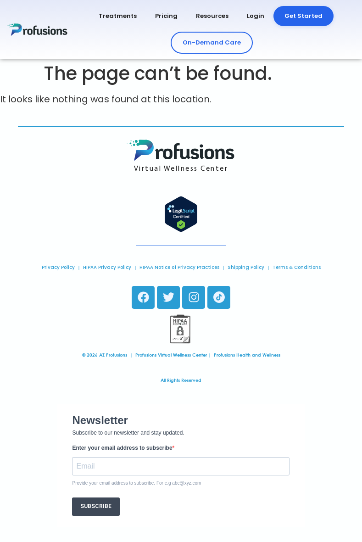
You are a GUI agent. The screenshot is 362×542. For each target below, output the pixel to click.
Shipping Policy (246, 267)
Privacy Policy (58, 267)
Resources (212, 15)
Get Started (303, 15)
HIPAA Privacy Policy (107, 267)
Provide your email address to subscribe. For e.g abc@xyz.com (136, 483)
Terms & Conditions (297, 267)
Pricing (166, 15)
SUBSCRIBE (95, 506)
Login (255, 15)
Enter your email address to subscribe (122, 448)
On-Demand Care (212, 42)
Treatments (118, 15)
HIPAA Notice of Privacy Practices (179, 267)
